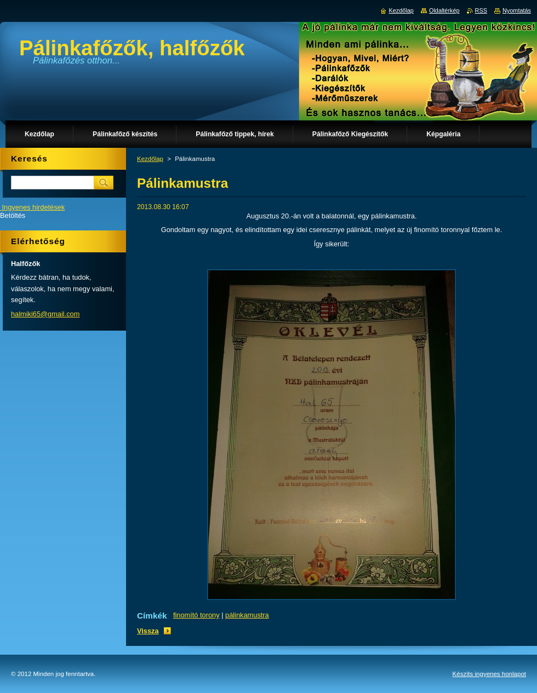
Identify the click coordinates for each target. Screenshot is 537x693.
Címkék (152, 615)
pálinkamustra (247, 615)
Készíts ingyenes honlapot (489, 674)
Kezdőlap (150, 158)
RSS (481, 10)
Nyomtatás (516, 10)
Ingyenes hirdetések (33, 207)
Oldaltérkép (444, 10)
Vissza (148, 631)
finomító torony (196, 615)
